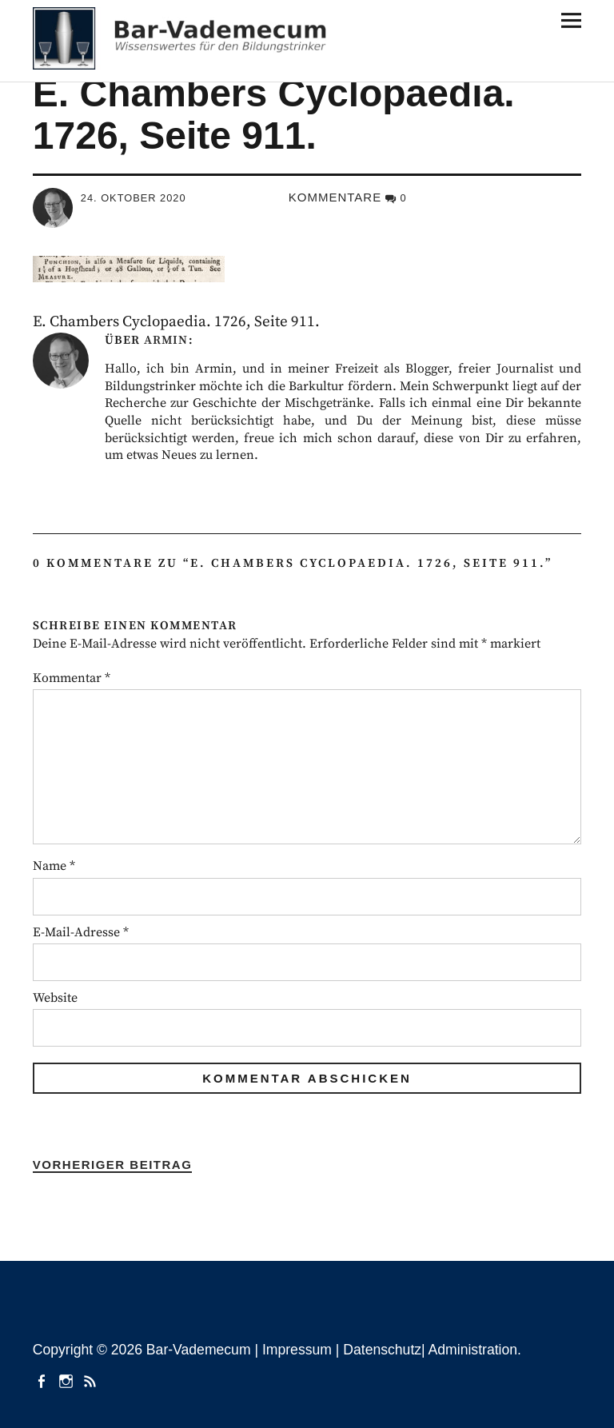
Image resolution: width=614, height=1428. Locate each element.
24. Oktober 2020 (133, 198)
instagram (67, 1380)
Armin (166, 340)
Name (54, 866)
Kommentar (71, 678)
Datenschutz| (385, 1350)
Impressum (297, 1350)
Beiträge (92, 1380)
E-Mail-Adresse (81, 932)
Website (55, 998)
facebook (43, 1380)
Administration (473, 1350)
